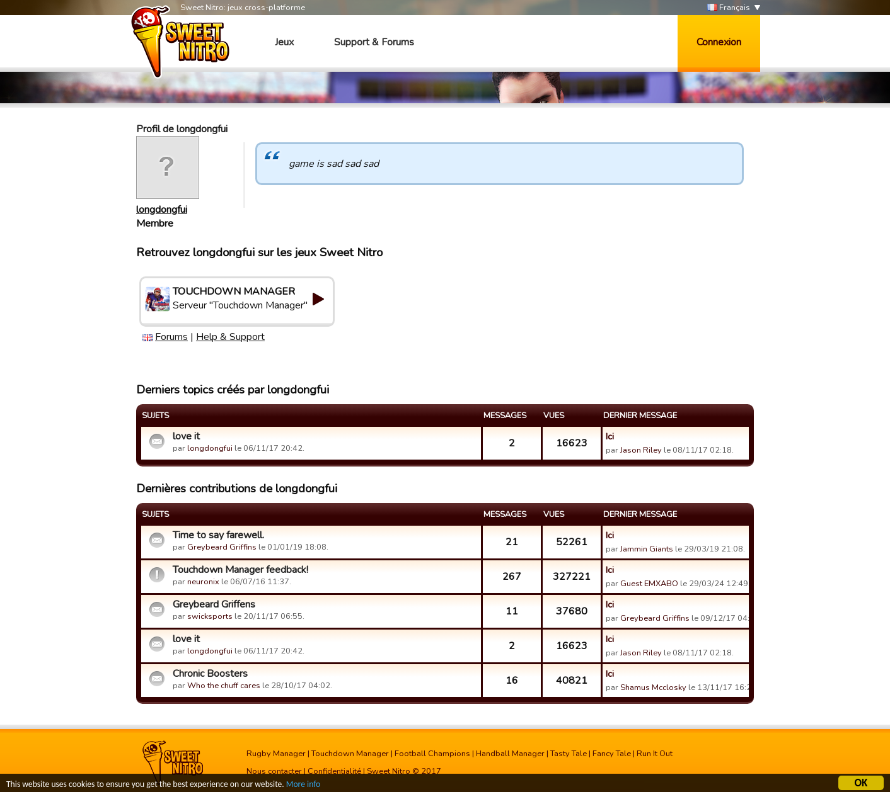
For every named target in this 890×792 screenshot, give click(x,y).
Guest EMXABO (649, 583)
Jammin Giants (646, 549)
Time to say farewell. (218, 535)
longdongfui (161, 210)
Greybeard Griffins (222, 547)
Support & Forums (374, 42)
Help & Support (230, 337)
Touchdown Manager (350, 753)
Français (728, 8)
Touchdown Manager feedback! (240, 569)
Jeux (284, 42)
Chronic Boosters (210, 673)
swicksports (210, 616)
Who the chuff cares (223, 685)
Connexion (718, 42)
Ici (610, 436)
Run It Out (655, 753)
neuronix (203, 581)
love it (186, 436)
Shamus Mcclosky (653, 687)
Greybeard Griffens (214, 604)
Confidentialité (334, 771)
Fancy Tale (611, 753)
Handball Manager (510, 753)
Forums (171, 337)
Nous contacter (274, 771)
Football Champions (432, 753)
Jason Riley (641, 450)
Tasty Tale (568, 753)
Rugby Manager (276, 753)
